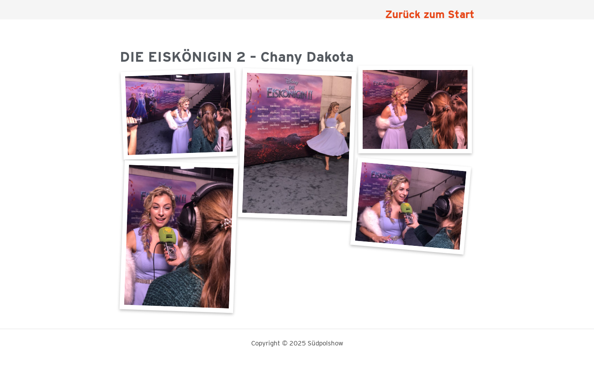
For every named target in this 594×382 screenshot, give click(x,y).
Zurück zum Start (430, 14)
